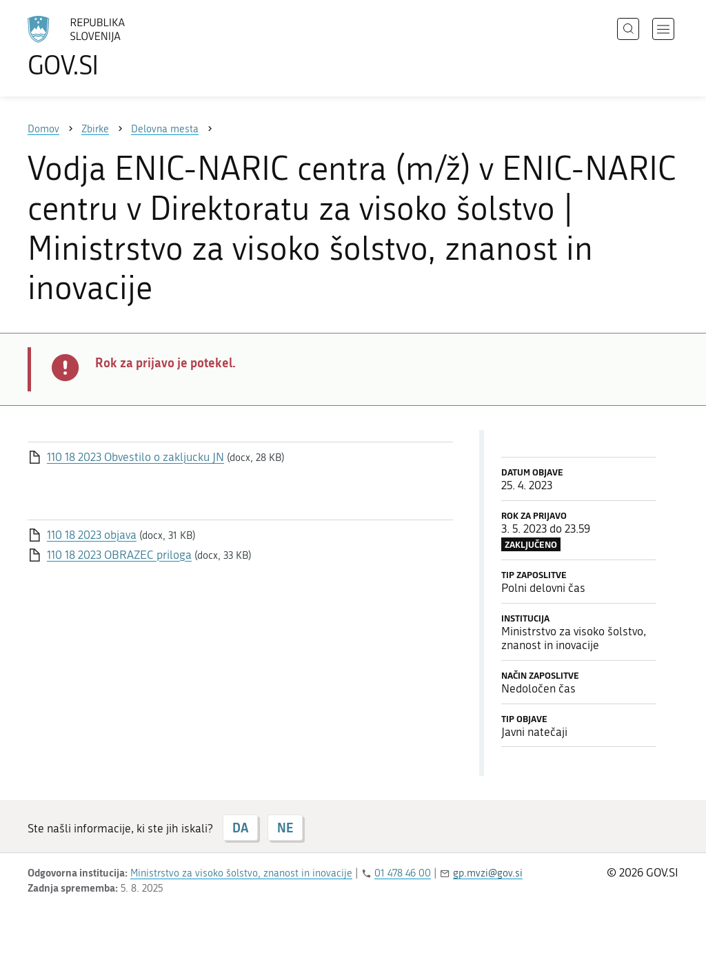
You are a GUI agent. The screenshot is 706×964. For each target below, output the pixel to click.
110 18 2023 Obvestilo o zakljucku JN (135, 457)
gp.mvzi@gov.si (488, 873)
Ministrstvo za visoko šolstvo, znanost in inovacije (241, 873)
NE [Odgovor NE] (285, 828)
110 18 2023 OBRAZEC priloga (119, 555)
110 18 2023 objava (92, 535)
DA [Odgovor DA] (240, 828)
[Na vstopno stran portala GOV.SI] (114, 47)
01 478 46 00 (402, 873)
